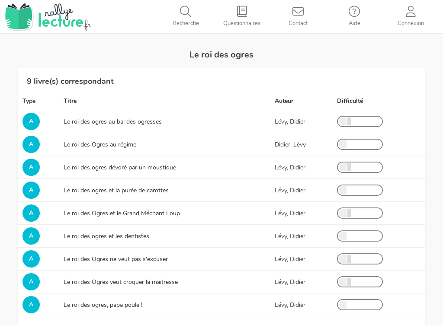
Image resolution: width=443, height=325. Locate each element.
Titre (70, 101)
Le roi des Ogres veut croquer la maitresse (121, 282)
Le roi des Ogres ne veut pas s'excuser (116, 259)
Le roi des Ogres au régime (100, 144)
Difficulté (350, 101)
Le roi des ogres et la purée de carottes (116, 190)
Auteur (284, 101)
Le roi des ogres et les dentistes (106, 236)
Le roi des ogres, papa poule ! (103, 305)
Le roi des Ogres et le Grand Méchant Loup (122, 213)
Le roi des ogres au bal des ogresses (113, 122)
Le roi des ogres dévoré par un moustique (120, 167)
